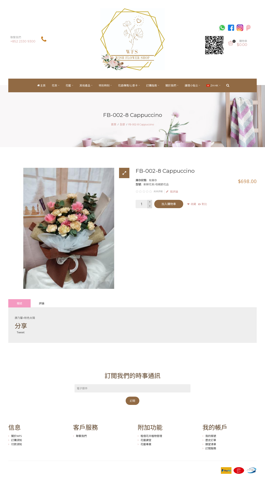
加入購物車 (168, 204)
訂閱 (132, 400)
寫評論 (172, 192)
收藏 (193, 204)
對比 (204, 204)
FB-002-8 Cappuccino (141, 124)
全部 (122, 124)
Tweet (20, 332)
